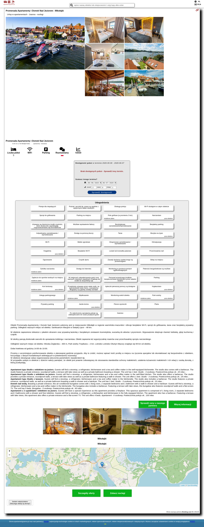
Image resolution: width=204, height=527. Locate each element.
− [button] (9, 455)
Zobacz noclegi (117, 493)
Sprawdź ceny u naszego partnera (152, 404)
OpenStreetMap (192, 485)
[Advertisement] (102, 117)
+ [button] (9, 451)
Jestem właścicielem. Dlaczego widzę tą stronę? (20, 502)
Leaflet (182, 485)
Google (46, 521)
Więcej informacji (182, 404)
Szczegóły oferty (86, 493)
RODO (192, 521)
